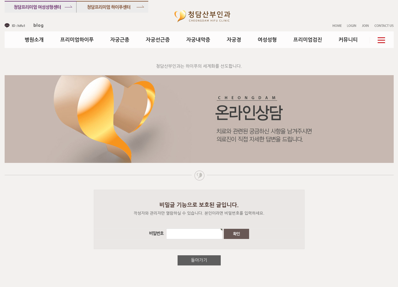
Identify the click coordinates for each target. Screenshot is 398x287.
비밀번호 (157, 234)
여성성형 (267, 39)
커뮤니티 (348, 39)
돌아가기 (199, 260)
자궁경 (234, 39)
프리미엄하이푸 (77, 39)
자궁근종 (119, 39)
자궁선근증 (158, 39)
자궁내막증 (198, 39)
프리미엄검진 (307, 39)
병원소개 (34, 39)
